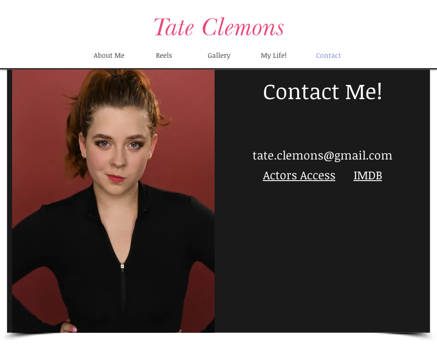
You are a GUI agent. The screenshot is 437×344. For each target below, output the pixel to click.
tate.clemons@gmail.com (323, 155)
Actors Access (299, 175)
